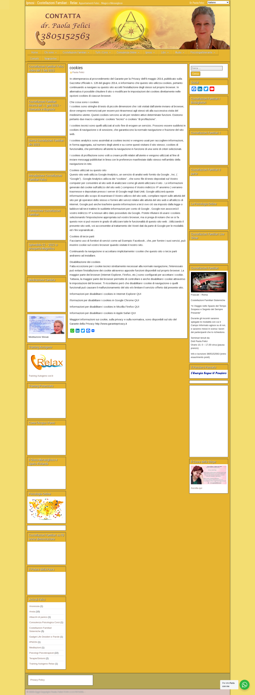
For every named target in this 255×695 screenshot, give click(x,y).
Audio (178, 52)
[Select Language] (218, 2)
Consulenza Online (127, 52)
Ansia (32, 611)
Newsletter (50, 58)
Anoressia (34, 606)
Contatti (34, 58)
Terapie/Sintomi (37, 658)
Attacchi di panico (38, 617)
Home (34, 52)
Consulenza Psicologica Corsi (44, 622)
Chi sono (49, 52)
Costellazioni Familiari (74, 52)
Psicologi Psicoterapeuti (41, 653)
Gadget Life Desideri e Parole (44, 636)
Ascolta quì (196, 488)
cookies (76, 67)
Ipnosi (148, 52)
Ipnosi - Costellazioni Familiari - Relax (52, 3)
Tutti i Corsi (101, 52)
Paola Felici (78, 72)
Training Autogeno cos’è (41, 375)
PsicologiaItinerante (201, 52)
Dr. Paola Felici (197, 2)
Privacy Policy (37, 680)
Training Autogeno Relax (42, 663)
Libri (163, 52)
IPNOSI (33, 642)
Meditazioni (35, 647)
